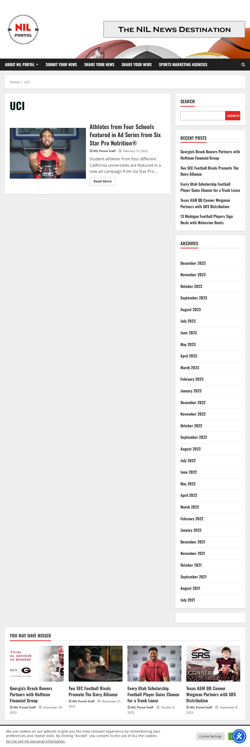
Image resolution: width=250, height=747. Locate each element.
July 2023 (188, 321)
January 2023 (190, 391)
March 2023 (189, 367)
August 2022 (190, 449)
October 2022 (191, 426)
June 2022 (188, 472)
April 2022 (188, 495)
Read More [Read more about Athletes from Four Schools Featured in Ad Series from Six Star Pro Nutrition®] (104, 182)
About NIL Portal (20, 64)
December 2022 (193, 402)
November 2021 (192, 553)
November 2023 (193, 274)
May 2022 (188, 484)
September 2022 (193, 437)
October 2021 (191, 565)
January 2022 (190, 530)
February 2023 (191, 379)
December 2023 (193, 263)
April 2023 (188, 356)
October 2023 (191, 286)
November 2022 (193, 414)
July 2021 (187, 600)
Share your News (137, 64)
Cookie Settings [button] (210, 736)
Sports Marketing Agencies (183, 64)
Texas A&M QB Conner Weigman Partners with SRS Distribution (205, 203)
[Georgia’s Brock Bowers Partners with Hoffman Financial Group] (37, 664)
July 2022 (188, 460)
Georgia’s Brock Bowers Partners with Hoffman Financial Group (210, 155)
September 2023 (193, 298)
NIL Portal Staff (104, 151)
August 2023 (190, 309)
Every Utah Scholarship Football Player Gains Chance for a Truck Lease (210, 187)
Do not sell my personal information (35, 741)
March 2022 (189, 507)
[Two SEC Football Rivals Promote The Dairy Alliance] (96, 664)
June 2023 (188, 333)
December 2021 (192, 542)
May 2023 (188, 344)
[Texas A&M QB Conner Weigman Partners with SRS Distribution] (213, 664)
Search (187, 101)
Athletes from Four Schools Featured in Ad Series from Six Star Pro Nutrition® (48, 153)
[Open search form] (243, 64)
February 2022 (191, 519)
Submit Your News (61, 64)
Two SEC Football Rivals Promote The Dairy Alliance (93, 691)
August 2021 (190, 588)
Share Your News (99, 64)
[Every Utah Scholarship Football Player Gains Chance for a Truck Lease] (154, 664)
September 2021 (193, 577)
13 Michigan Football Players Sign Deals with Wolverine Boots (206, 219)
